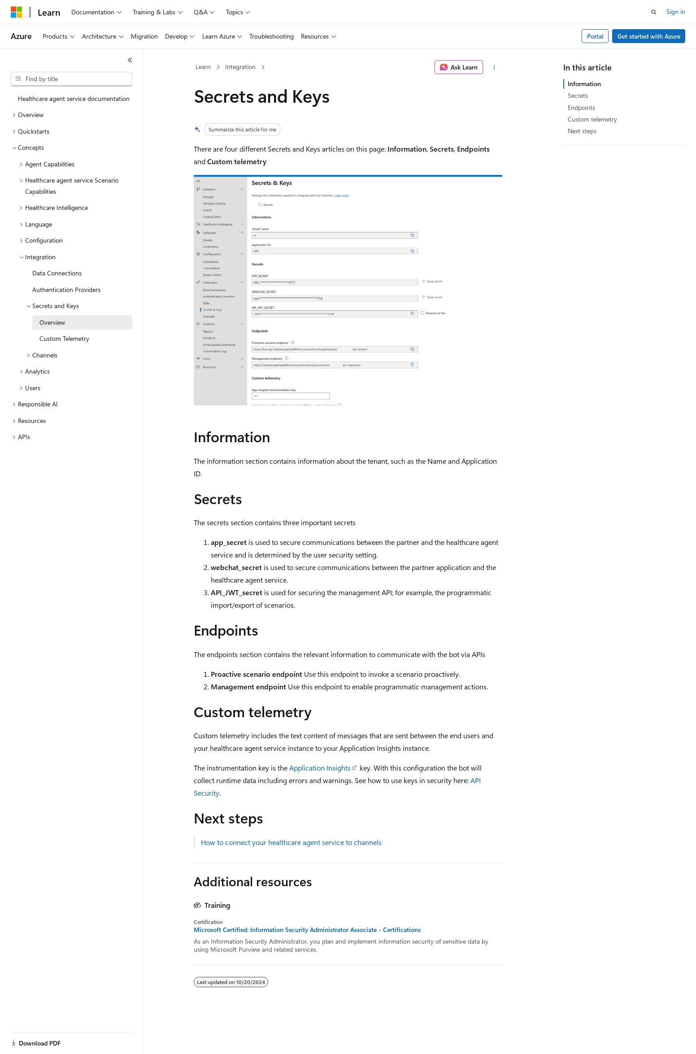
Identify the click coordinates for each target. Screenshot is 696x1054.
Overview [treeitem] (52, 322)
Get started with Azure (649, 36)
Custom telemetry (592, 119)
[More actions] (494, 67)
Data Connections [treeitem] (57, 273)
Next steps (582, 130)
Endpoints (581, 107)
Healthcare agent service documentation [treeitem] (74, 98)
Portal (595, 36)
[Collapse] (130, 60)
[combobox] (71, 79)
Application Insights (320, 767)
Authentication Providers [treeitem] (66, 289)
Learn (203, 66)
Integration (240, 66)
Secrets (578, 95)
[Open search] (654, 12)
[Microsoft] (16, 12)
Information (584, 83)
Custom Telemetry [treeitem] (64, 338)
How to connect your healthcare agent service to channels (291, 842)
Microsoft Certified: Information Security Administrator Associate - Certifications (307, 930)
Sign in (675, 11)
